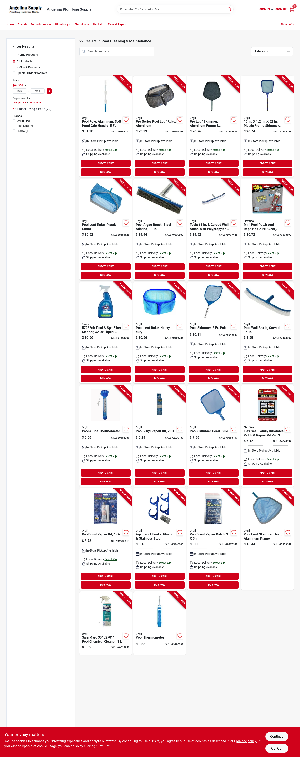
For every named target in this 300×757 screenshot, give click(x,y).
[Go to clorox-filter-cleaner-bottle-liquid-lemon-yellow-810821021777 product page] (105, 333)
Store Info (287, 24)
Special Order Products (32, 73)
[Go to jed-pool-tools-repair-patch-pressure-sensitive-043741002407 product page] (213, 539)
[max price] (37, 91)
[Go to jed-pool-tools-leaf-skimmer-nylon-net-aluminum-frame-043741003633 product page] (267, 539)
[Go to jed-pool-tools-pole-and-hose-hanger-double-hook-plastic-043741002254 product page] (159, 539)
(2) (25, 125)
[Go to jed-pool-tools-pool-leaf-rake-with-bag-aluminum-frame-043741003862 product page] (159, 126)
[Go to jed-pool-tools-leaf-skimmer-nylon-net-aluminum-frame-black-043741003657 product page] (213, 126)
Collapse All (19, 102)
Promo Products (27, 55)
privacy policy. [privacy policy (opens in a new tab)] (246, 741)
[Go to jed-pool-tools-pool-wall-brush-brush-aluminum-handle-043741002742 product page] (159, 229)
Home (10, 24)
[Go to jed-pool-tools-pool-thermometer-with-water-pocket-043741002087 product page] (159, 623)
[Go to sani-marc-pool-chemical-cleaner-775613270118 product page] (105, 623)
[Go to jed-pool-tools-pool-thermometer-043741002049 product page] (105, 436)
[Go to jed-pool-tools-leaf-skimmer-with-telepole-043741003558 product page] (267, 126)
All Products (25, 61)
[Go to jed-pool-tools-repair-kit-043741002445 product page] (159, 436)
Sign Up (281, 9)
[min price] (19, 91)
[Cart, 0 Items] (292, 9)
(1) (23, 131)
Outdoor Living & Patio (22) (33, 109)
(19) (23, 120)
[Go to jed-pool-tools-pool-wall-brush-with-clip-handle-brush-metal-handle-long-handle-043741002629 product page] (213, 229)
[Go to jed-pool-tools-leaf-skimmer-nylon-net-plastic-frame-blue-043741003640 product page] (213, 436)
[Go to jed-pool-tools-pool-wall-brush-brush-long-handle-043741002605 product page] (267, 333)
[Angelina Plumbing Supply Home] (25, 9)
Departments (39, 24)
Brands (22, 24)
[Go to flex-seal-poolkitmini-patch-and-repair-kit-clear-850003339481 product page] (267, 229)
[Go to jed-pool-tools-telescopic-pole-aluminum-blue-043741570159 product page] (105, 126)
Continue (276, 736)
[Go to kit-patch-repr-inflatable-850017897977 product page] (267, 436)
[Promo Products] (13, 54)
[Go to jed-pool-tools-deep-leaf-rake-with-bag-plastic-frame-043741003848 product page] (159, 333)
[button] (99, 24)
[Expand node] (14, 109)
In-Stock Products (28, 67)
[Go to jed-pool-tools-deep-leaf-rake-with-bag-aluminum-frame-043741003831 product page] (105, 229)
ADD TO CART (106, 163)
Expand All (35, 102)
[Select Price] (49, 91)
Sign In (264, 9)
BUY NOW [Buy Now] (105, 172)
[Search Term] (175, 9)
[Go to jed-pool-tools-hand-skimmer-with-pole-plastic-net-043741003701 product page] (213, 333)
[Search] (230, 9)
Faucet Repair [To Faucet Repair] (117, 24)
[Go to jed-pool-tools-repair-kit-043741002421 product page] (105, 539)
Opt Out (276, 748)
